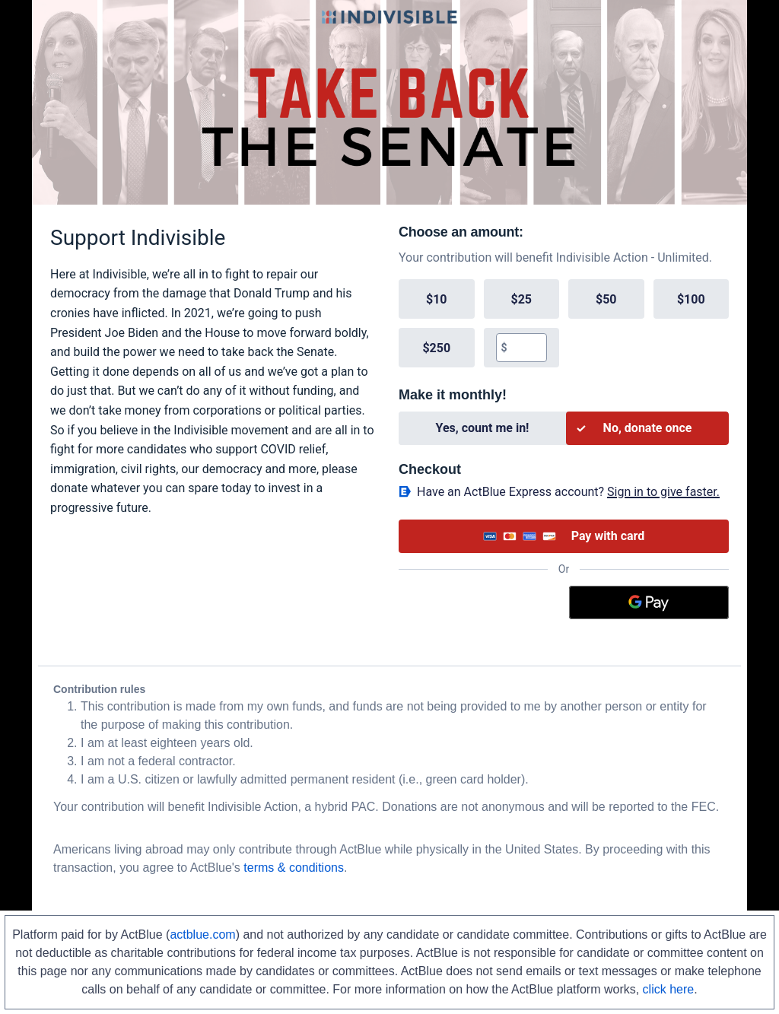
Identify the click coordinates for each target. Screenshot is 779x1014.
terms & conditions (293, 867)
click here (669, 989)
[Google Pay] (649, 602)
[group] (564, 323)
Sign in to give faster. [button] (663, 492)
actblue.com (202, 934)
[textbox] (526, 347)
